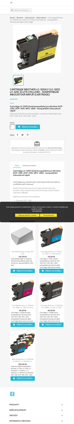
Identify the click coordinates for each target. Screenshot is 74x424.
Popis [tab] (17, 165)
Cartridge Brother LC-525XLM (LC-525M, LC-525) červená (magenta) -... (22, 307)
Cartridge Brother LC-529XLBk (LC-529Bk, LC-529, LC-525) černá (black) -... (51, 307)
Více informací (37, 211)
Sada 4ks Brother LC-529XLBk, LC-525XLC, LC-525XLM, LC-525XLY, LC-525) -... (23, 361)
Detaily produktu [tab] (29, 165)
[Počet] (12, 127)
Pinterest (27, 135)
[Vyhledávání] (21, 10)
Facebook (12, 394)
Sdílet (17, 135)
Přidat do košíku (28, 127)
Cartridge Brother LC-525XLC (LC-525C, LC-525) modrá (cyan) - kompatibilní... (51, 254)
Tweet (22, 135)
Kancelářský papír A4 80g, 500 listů (23, 253)
